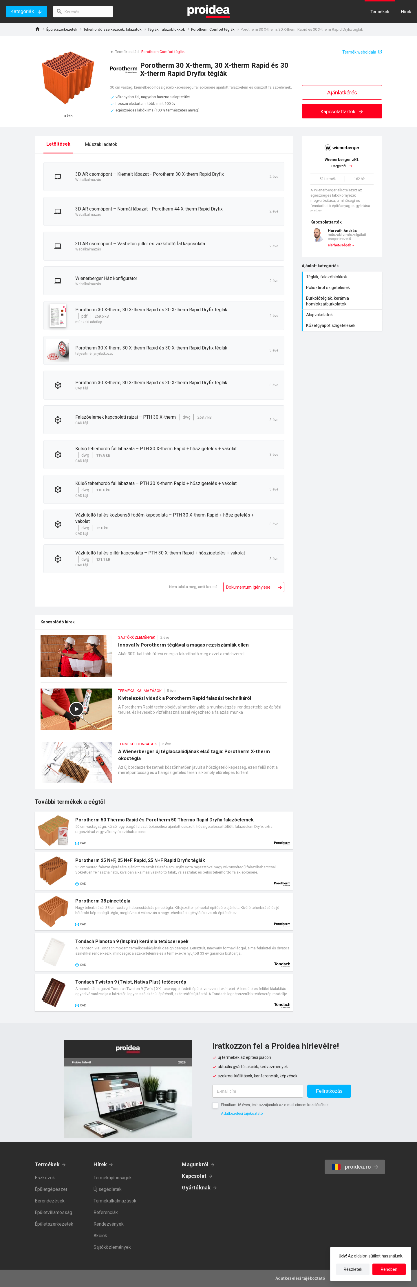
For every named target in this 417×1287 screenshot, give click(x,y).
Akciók (100, 1235)
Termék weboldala (359, 52)
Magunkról (195, 1164)
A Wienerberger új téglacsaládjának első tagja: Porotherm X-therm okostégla (164, 765)
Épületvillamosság (53, 1212)
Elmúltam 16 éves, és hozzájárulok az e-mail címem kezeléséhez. (275, 1105)
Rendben (389, 1269)
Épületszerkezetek (61, 29)
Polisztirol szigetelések (342, 287)
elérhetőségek (339, 245)
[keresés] (83, 11)
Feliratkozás (329, 1091)
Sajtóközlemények (112, 1247)
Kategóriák (22, 11)
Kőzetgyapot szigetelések (342, 325)
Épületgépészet (51, 1189)
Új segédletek (108, 1189)
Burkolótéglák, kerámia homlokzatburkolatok (342, 301)
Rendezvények (109, 1224)
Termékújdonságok (113, 1177)
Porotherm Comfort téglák (213, 29)
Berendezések (50, 1201)
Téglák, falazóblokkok (166, 29)
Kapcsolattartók (342, 111)
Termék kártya (164, 830)
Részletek (353, 1269)
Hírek (100, 1164)
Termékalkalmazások (115, 1201)
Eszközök (45, 1177)
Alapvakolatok (342, 315)
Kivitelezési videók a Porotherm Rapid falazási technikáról (164, 712)
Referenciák (106, 1212)
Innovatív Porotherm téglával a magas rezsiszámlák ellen (164, 658)
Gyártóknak (196, 1188)
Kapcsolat (194, 1176)
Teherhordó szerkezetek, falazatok (112, 29)
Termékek (47, 1164)
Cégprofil (342, 163)
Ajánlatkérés (342, 92)
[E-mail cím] (257, 1091)
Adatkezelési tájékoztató (242, 1113)
